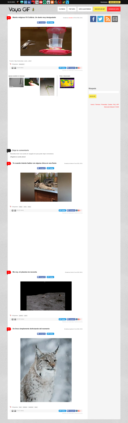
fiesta (29, 206)
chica (25, 206)
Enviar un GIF (100, 9)
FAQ (114, 104)
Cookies (110, 104)
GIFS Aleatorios (85, 9)
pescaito (71, 17)
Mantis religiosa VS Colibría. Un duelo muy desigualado (34, 17)
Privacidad (104, 104)
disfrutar (25, 407)
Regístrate (104, 2)
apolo (25, 315)
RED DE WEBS (11, 2)
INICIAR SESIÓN (114, 2)
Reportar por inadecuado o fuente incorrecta (72, 70)
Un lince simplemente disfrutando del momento (31, 329)
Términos (97, 104)
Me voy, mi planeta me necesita (25, 272)
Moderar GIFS (114, 9)
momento (31, 407)
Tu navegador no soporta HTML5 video (46, 41)
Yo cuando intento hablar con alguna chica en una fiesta (34, 163)
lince (20, 407)
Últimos (62, 9)
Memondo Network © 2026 (111, 107)
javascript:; (21, 64)
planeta (21, 315)
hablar (20, 206)
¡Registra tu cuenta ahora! (18, 157)
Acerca (92, 104)
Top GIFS (72, 9)
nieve (36, 407)
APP (117, 104)
